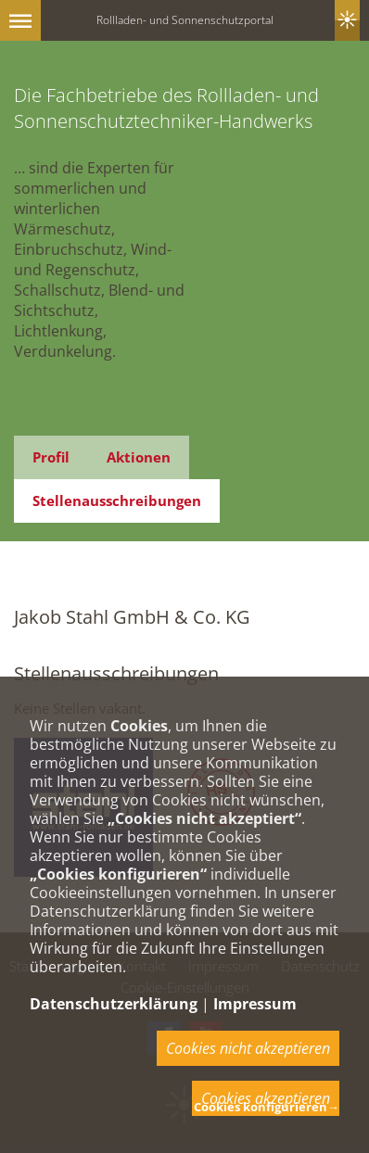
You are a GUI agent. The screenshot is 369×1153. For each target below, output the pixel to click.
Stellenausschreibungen (116, 500)
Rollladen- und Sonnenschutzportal (185, 20)
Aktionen (139, 457)
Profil (51, 457)
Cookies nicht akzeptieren (248, 1048)
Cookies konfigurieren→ (266, 1106)
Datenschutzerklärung (113, 1004)
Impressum (255, 1004)
